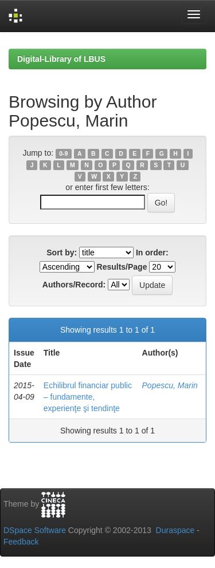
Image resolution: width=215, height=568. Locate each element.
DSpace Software (34, 530)
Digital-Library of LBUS (61, 59)
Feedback (20, 541)
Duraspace (175, 530)
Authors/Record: (73, 284)
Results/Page (122, 266)
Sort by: (61, 252)
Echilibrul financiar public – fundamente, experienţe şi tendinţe (88, 397)
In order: (152, 252)
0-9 (63, 153)
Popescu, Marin (170, 385)
